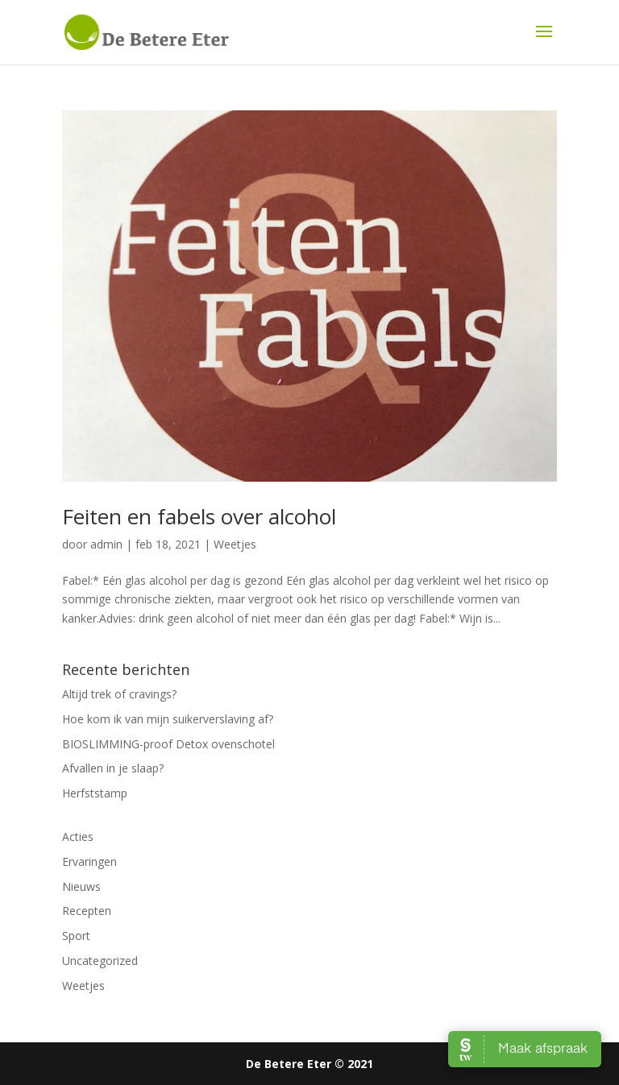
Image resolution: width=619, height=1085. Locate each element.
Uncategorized (100, 960)
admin (106, 544)
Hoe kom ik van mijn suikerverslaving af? (167, 719)
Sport (76, 935)
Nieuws (81, 886)
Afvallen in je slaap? (113, 768)
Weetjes (235, 544)
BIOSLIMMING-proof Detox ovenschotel (168, 744)
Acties (77, 836)
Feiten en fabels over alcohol (199, 516)
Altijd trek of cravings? (119, 694)
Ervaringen (89, 861)
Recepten (86, 910)
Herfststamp (94, 793)
